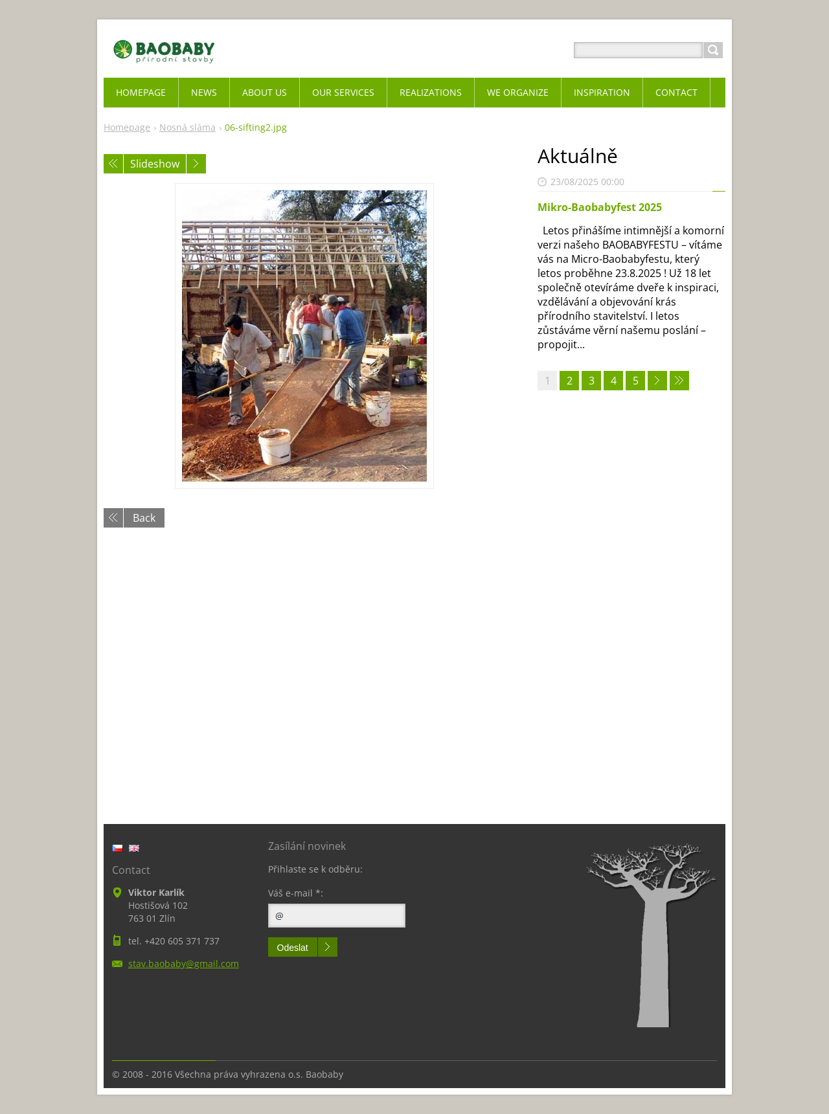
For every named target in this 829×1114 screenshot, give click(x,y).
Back (144, 518)
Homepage (127, 127)
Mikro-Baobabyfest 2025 (600, 207)
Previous (113, 163)
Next (196, 163)
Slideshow (154, 164)
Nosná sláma (187, 127)
